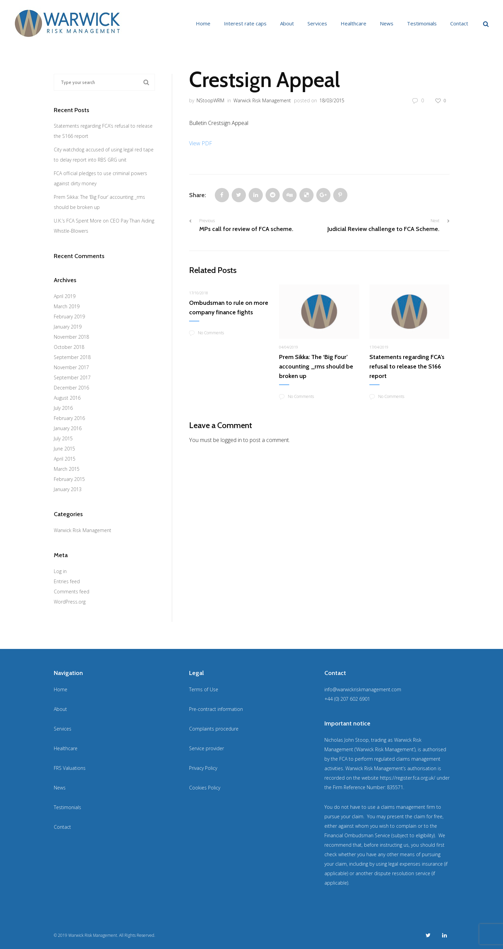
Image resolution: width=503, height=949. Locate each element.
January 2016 (68, 428)
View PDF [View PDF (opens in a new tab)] (200, 143)
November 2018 (71, 337)
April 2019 (64, 296)
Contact (459, 23)
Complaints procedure (213, 728)
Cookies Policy (204, 787)
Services (317, 23)
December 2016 (71, 387)
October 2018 (69, 347)
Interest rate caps (245, 23)
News (386, 23)
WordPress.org (70, 601)
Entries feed (67, 581)
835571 (395, 787)
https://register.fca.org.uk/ (407, 778)
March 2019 (66, 306)
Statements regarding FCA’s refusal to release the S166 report (406, 366)
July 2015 (63, 438)
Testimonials (422, 23)
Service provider (206, 748)
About (287, 23)
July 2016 (63, 408)
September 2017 (72, 377)
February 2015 (69, 479)
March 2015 (66, 469)
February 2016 (69, 418)
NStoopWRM (210, 100)
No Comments (206, 333)
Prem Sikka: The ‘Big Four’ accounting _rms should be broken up (316, 366)
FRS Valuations (70, 768)
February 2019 (69, 316)
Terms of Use (203, 689)
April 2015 (64, 459)
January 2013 (68, 489)
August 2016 (67, 398)
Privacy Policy (203, 768)
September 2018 (72, 357)
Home (203, 23)
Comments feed (71, 591)
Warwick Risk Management (262, 100)
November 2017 (71, 367)
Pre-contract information (216, 709)
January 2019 (68, 326)
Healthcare (353, 23)
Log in (60, 571)
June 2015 (64, 448)
